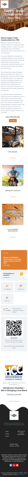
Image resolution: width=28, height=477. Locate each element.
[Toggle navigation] (25, 4)
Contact (7, 436)
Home (7, 431)
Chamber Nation (21, 474)
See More (13, 120)
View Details (13, 158)
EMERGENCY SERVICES (12, 190)
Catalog (7, 433)
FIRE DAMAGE (12, 152)
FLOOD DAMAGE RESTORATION (12, 230)
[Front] (5, 4)
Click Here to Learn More (14, 394)
